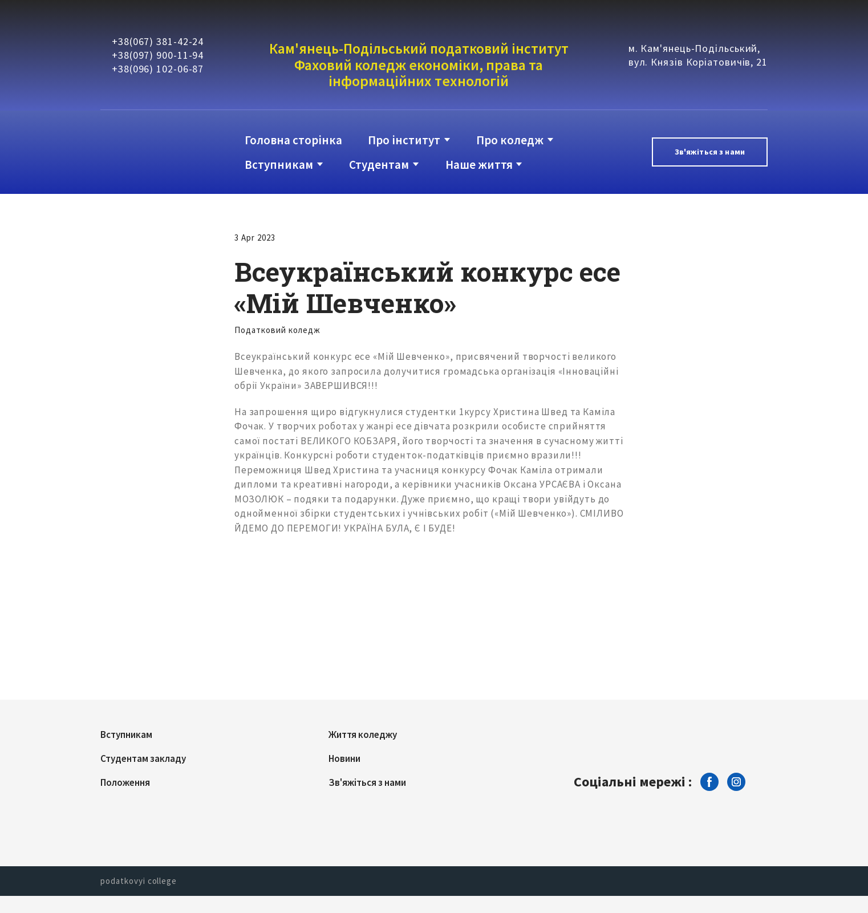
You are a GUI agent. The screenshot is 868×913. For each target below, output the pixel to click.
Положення (125, 782)
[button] (710, 152)
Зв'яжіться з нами (367, 782)
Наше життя (479, 164)
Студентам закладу (143, 758)
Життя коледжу (362, 734)
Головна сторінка (293, 140)
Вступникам (279, 164)
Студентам (379, 164)
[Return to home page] (146, 152)
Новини (344, 758)
